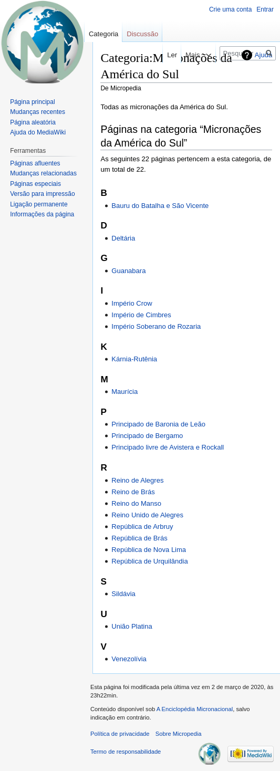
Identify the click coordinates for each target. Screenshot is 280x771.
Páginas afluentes (35, 163)
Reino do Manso (136, 503)
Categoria (103, 34)
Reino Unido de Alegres (147, 515)
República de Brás (139, 538)
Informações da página (42, 214)
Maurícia (124, 391)
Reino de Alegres (137, 480)
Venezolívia (129, 659)
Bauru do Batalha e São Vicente (160, 206)
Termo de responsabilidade (125, 751)
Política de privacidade (120, 734)
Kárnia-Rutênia (134, 359)
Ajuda (263, 55)
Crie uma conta (230, 9)
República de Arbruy (142, 526)
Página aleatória (33, 122)
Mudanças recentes (37, 112)
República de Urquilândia (149, 561)
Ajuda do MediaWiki (38, 132)
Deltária (123, 238)
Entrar (265, 9)
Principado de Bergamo (147, 436)
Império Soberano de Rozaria (156, 326)
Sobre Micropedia (178, 734)
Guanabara (128, 271)
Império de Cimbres (141, 315)
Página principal (32, 102)
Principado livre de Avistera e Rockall (167, 447)
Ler (164, 55)
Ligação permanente (38, 204)
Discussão (142, 34)
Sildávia (123, 594)
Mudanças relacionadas (43, 173)
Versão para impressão (42, 193)
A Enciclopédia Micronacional (195, 709)
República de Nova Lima (148, 550)
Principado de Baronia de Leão (158, 424)
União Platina (131, 626)
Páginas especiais (35, 183)
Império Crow (131, 303)
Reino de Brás (132, 492)
